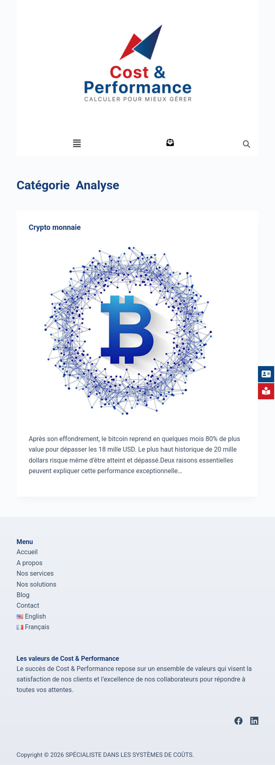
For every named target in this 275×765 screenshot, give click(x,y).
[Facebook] (238, 721)
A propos (30, 563)
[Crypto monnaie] (138, 330)
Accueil (27, 552)
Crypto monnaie (55, 227)
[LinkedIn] (254, 721)
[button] (77, 144)
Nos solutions (36, 584)
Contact (28, 605)
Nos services (35, 573)
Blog (23, 595)
